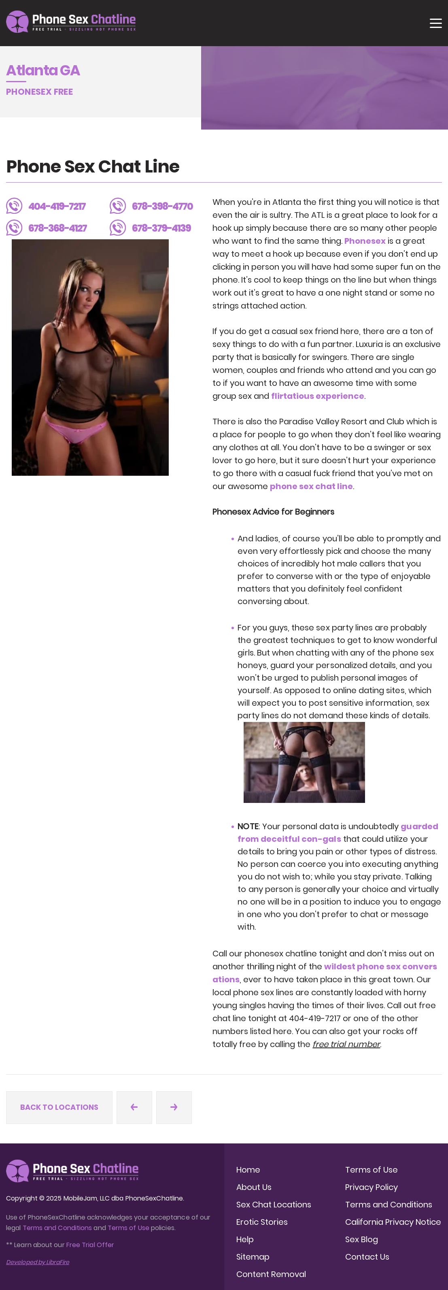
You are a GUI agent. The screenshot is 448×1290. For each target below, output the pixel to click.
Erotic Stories (262, 1222)
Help (245, 1239)
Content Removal (271, 1274)
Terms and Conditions (57, 1228)
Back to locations (59, 1107)
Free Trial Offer (90, 1245)
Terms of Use (129, 1228)
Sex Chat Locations (273, 1204)
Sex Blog (361, 1239)
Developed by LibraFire (37, 1262)
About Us (254, 1187)
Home (248, 1169)
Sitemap (253, 1256)
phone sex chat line (311, 486)
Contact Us (367, 1256)
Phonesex (365, 241)
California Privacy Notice (393, 1222)
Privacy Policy (371, 1187)
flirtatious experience (317, 396)
